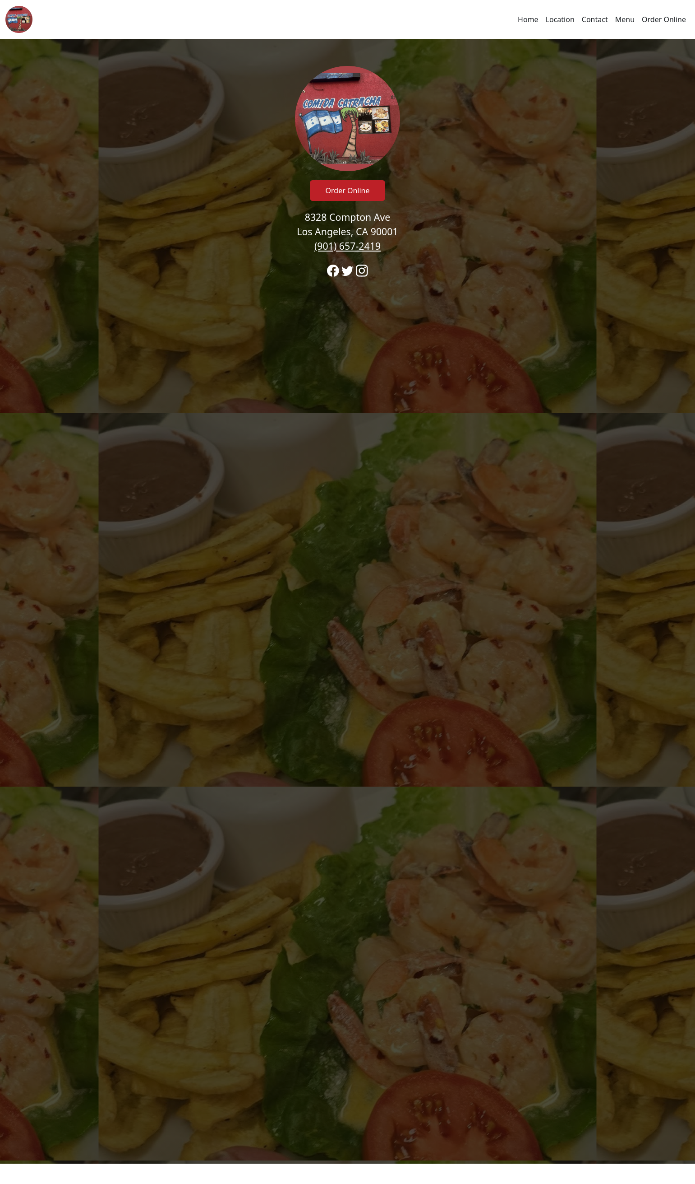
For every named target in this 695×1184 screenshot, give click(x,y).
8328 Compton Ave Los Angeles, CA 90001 (347, 231)
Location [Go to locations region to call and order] (560, 19)
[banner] (347, 601)
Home (528, 19)
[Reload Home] (18, 19)
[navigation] (347, 19)
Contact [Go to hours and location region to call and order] (595, 19)
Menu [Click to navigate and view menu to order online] (625, 19)
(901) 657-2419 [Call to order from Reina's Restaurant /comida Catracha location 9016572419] (347, 245)
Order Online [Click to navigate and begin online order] (664, 19)
